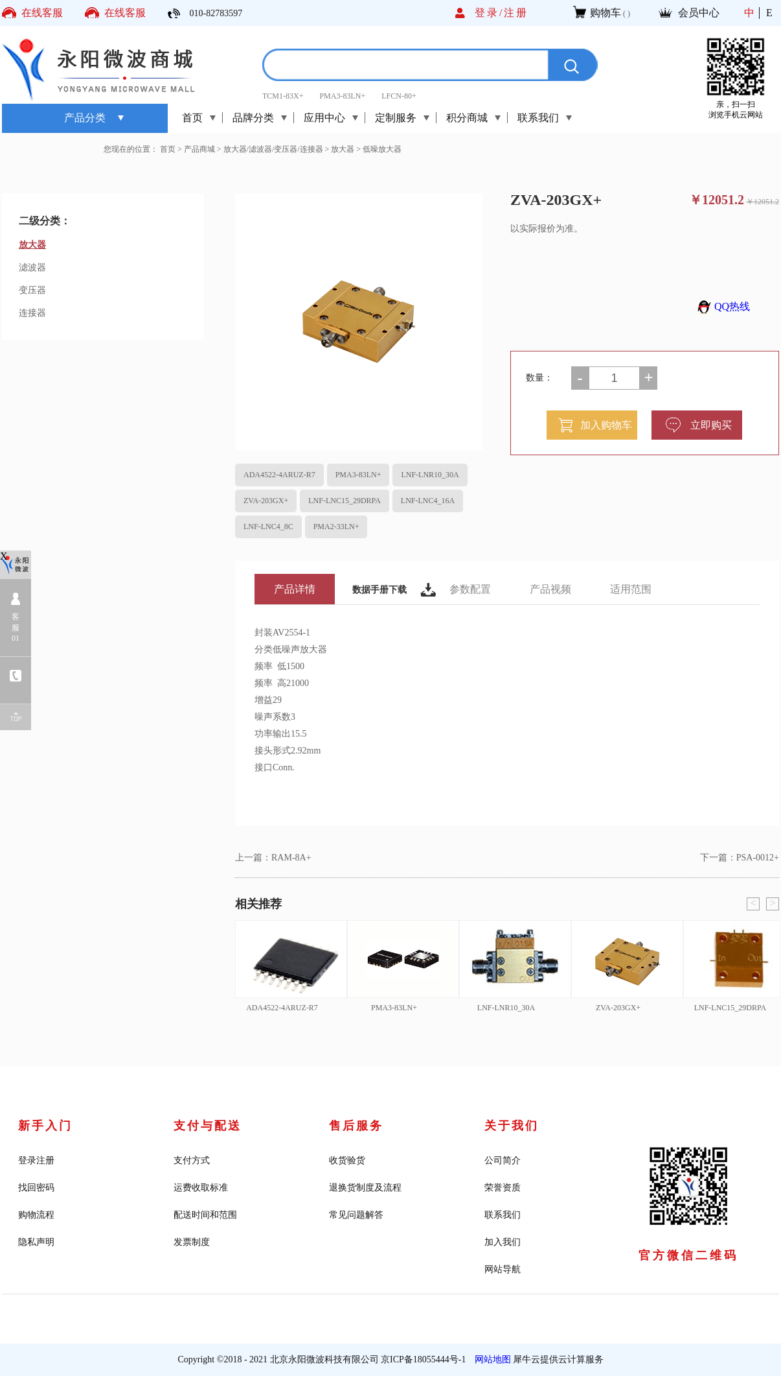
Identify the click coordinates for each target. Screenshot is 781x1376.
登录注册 (36, 1160)
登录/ (489, 12)
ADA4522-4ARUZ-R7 (279, 474)
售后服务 (356, 1125)
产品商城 (199, 149)
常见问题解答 (356, 1215)
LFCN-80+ (398, 96)
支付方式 (192, 1160)
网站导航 (502, 1269)
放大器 (342, 149)
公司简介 (502, 1160)
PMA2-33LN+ (336, 526)
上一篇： (273, 857)
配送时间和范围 (205, 1215)
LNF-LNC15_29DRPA (344, 500)
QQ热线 (722, 306)
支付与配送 (208, 1125)
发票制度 (192, 1242)
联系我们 (502, 1215)
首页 (192, 117)
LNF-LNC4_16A (428, 500)
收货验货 (347, 1160)
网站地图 (490, 1359)
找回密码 (36, 1187)
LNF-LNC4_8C (268, 526)
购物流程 (36, 1215)
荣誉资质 (502, 1187)
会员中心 (698, 12)
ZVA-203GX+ (265, 500)
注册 (516, 12)
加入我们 (502, 1242)
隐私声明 (36, 1242)
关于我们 (511, 1125)
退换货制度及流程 (365, 1187)
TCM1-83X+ (282, 96)
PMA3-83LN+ (342, 96)
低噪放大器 (382, 149)
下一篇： (739, 857)
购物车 (605, 12)
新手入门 (45, 1125)
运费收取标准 (201, 1187)
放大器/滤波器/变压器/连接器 (273, 149)
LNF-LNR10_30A (429, 474)
